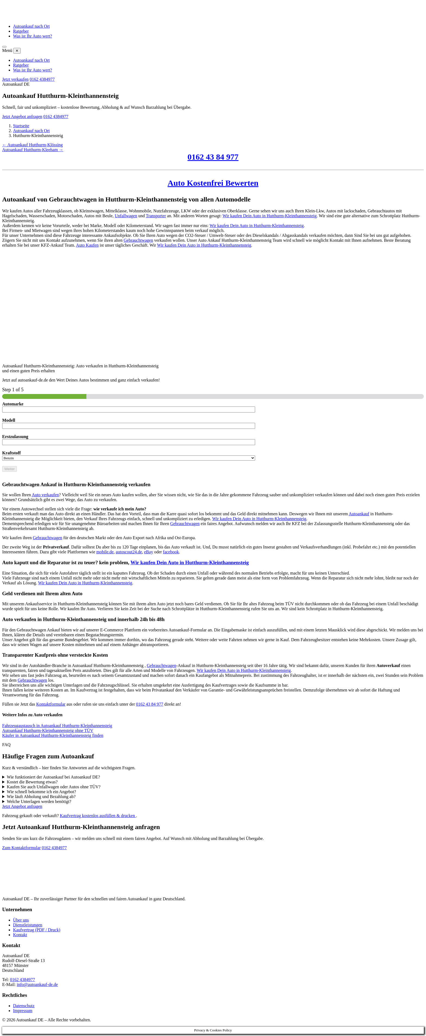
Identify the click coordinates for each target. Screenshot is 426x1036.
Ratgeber (21, 31)
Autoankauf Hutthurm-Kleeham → (32, 149)
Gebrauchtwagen (138, 240)
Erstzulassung (15, 436)
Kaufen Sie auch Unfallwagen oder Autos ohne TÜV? (54, 786)
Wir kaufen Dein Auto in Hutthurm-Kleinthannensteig (270, 215)
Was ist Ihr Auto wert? (32, 36)
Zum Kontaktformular (21, 847)
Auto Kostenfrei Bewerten (213, 182)
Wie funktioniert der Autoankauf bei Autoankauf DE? (53, 777)
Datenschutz (24, 1005)
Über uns (21, 920)
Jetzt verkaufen (15, 79)
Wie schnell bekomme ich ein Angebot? (41, 791)
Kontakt (20, 934)
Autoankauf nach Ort (31, 26)
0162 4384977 (42, 79)
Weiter (9, 469)
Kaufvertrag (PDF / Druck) (36, 930)
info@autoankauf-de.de (37, 984)
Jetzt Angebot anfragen (22, 116)
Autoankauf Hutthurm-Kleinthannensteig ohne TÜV (47, 730)
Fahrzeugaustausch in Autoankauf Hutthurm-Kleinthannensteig (57, 725)
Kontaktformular (50, 704)
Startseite (21, 125)
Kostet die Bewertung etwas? (32, 782)
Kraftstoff (11, 453)
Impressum (22, 1010)
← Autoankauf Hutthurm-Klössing (32, 144)
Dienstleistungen (27, 925)
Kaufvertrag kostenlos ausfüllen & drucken (98, 815)
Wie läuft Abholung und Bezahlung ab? (41, 796)
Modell (8, 420)
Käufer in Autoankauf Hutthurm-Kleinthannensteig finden (52, 735)
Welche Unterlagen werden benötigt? (39, 801)
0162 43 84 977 (213, 156)
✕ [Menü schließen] (16, 51)
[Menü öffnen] (4, 47)
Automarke (12, 404)
